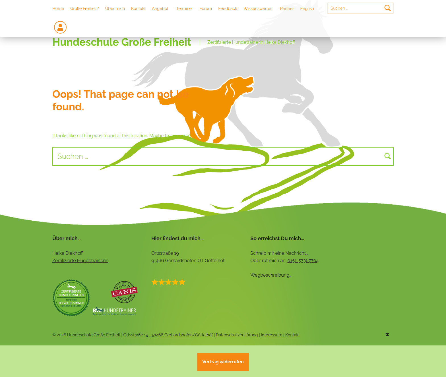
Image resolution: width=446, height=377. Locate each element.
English (307, 8)
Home (58, 8)
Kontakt (138, 8)
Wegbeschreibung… (270, 275)
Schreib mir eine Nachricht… (279, 253)
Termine (184, 8)
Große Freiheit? (84, 8)
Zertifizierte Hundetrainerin (80, 260)
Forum (205, 8)
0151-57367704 (303, 260)
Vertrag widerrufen (222, 361)
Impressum (271, 334)
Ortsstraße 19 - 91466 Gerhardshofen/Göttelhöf (168, 334)
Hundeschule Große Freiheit (121, 42)
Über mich (115, 8)
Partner (287, 8)
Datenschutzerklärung (237, 334)
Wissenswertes (257, 8)
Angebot (160, 8)
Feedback (227, 8)
